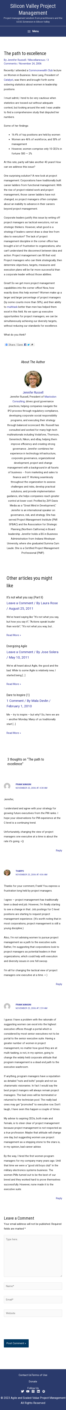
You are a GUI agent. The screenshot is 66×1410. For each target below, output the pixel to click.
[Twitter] (22, 1391)
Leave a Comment (20, 603)
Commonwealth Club (41, 70)
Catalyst (8, 79)
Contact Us (25, 1375)
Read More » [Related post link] (14, 635)
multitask (12, 306)
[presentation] (28, 1331)
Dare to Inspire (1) (18, 695)
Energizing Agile (17, 646)
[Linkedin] (38, 1391)
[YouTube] (27, 1391)
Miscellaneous (36, 59)
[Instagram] (33, 1391)
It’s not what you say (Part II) (25, 597)
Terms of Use (39, 1375)
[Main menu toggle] (33, 31)
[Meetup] (43, 1391)
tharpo (20, 871)
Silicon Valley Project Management (33, 9)
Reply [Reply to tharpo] (59, 984)
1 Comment (15, 701)
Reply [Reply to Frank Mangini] (59, 850)
